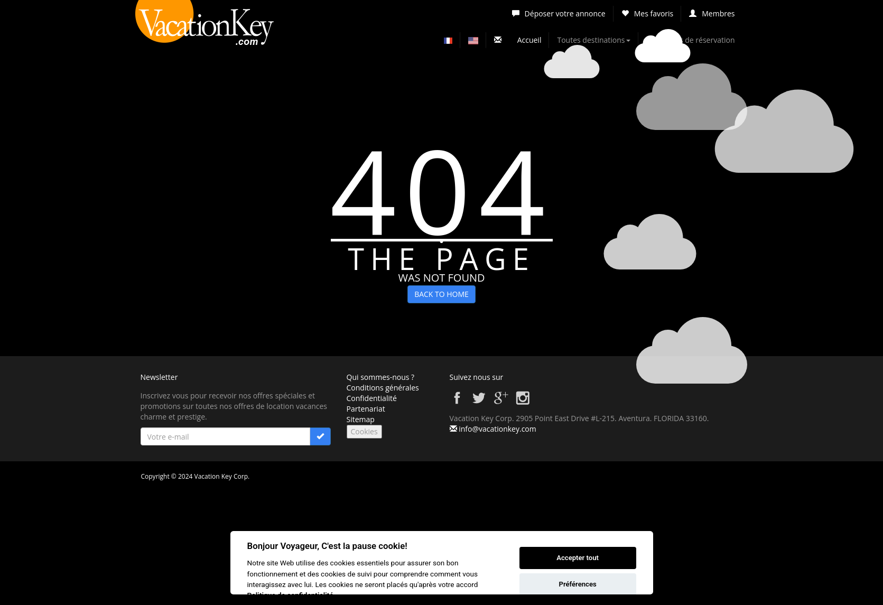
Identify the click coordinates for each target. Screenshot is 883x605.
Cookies (364, 431)
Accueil (529, 40)
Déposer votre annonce (559, 13)
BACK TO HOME (441, 294)
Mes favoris (647, 13)
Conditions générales (383, 388)
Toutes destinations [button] (593, 40)
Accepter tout (577, 558)
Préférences (577, 584)
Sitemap (361, 419)
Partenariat (366, 409)
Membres (712, 13)
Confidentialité (372, 398)
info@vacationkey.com (497, 429)
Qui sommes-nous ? (381, 377)
